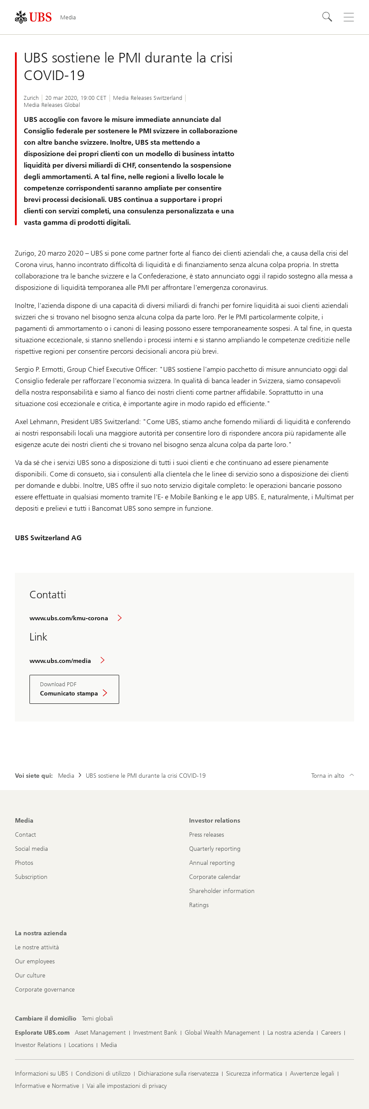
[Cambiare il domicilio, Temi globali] (97, 1019)
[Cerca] (327, 17)
